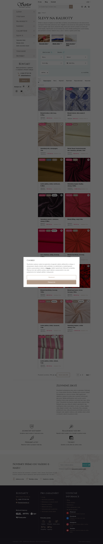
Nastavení (52, 277)
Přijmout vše (51, 282)
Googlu (48, 268)
